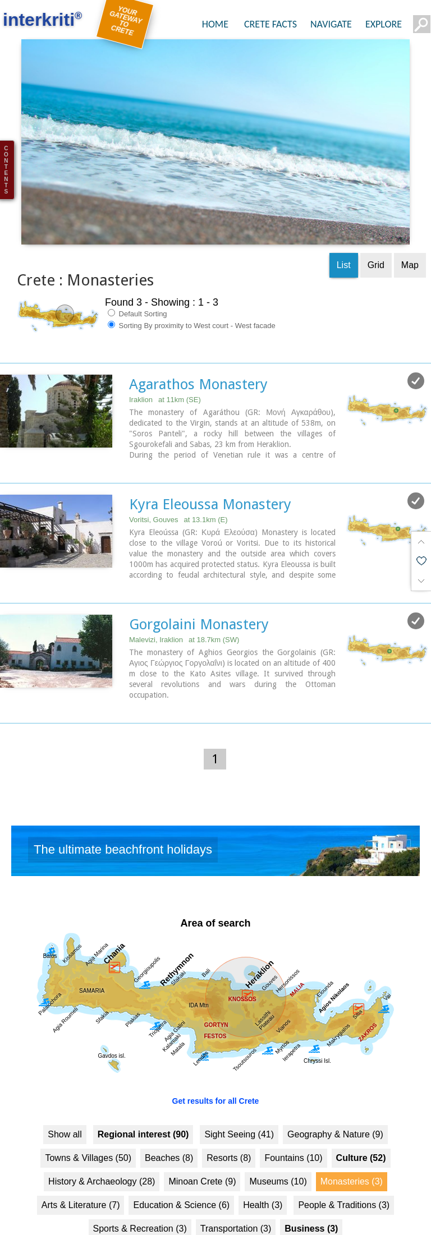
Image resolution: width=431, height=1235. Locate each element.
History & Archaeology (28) (101, 1159)
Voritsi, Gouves (178, 498)
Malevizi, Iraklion (184, 618)
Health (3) (262, 1183)
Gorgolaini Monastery (199, 602)
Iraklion (165, 378)
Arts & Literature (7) (81, 1183)
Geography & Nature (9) (335, 1112)
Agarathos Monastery (198, 362)
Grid (376, 243)
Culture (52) (361, 1136)
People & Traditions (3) (343, 1183)
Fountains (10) (293, 1136)
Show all (64, 1112)
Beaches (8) (169, 1136)
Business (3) (311, 1206)
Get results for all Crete (215, 1079)
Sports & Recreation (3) (140, 1206)
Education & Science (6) (181, 1183)
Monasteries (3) (351, 1159)
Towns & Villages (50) (88, 1136)
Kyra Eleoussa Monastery (210, 482)
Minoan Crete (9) (202, 1159)
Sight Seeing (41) (239, 1112)
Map (410, 243)
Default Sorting (137, 291)
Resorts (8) (229, 1136)
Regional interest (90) (143, 1112)
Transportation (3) (236, 1206)
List (344, 243)
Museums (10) (277, 1159)
